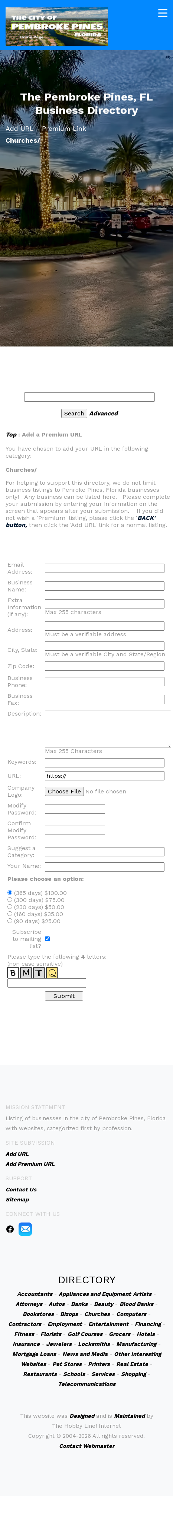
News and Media (85, 1354)
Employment (65, 1324)
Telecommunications (86, 1384)
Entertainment (108, 1324)
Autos (57, 1304)
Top (11, 434)
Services (103, 1374)
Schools (74, 1374)
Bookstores (38, 1314)
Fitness (24, 1334)
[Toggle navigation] (162, 11)
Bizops (69, 1314)
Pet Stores (67, 1364)
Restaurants (40, 1374)
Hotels (146, 1334)
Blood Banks (136, 1304)
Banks (79, 1304)
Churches (97, 1314)
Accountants (34, 1294)
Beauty (103, 1304)
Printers (99, 1364)
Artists (142, 1294)
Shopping (133, 1374)
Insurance (26, 1344)
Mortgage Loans (34, 1354)
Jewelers (59, 1344)
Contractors (24, 1324)
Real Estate (132, 1364)
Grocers (119, 1334)
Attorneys (29, 1304)
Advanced (103, 413)
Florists (50, 1334)
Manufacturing (136, 1344)
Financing (148, 1324)
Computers (131, 1314)
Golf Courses (85, 1334)
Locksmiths (94, 1344)
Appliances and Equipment (95, 1294)
